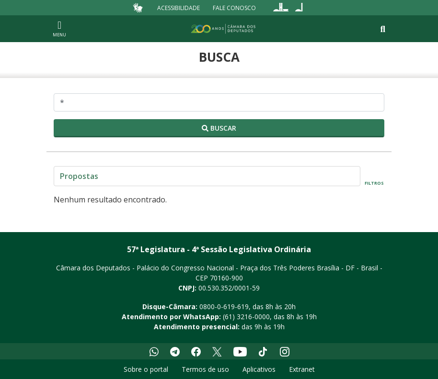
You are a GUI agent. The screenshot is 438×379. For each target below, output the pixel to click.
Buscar (219, 128)
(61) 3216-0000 (246, 316)
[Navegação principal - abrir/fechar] (59, 28)
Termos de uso (205, 369)
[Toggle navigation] (383, 29)
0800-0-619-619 (224, 306)
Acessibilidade (178, 7)
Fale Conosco (234, 7)
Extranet (302, 369)
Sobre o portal (146, 369)
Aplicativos (259, 369)
